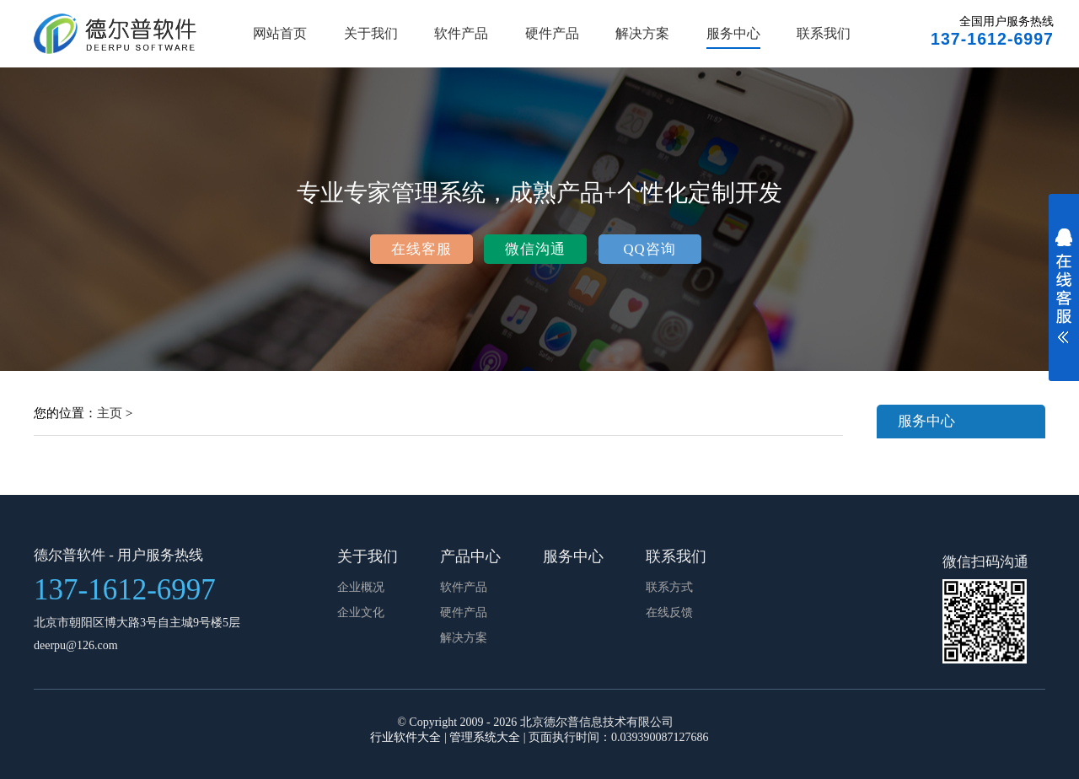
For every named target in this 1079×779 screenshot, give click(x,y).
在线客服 (421, 249)
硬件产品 (552, 33)
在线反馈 (669, 612)
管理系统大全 (484, 737)
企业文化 (360, 612)
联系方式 (669, 587)
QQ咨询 (649, 249)
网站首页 (280, 33)
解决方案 (642, 33)
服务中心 (733, 33)
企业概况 (360, 587)
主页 (109, 413)
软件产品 (461, 33)
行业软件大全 (405, 737)
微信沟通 (535, 249)
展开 (1064, 296)
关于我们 (371, 33)
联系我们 (824, 33)
